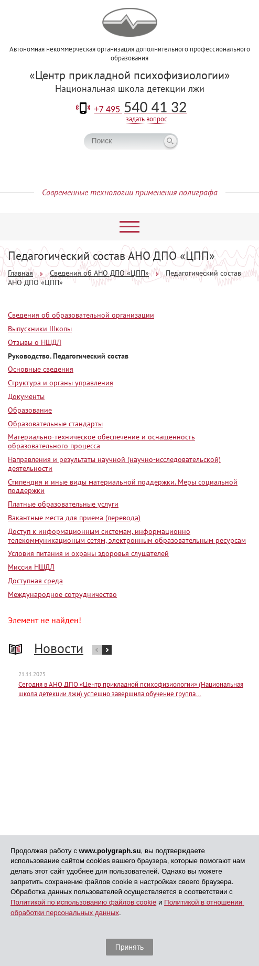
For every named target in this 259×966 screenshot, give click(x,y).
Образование (30, 410)
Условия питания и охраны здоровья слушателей (88, 553)
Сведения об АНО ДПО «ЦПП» (99, 273)
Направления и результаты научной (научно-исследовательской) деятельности (114, 464)
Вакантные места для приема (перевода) (74, 517)
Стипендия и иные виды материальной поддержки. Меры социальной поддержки (123, 486)
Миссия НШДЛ (31, 567)
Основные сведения (40, 369)
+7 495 (140, 109)
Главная (20, 273)
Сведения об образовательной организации (81, 315)
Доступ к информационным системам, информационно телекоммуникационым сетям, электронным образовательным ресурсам (127, 536)
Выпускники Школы (40, 328)
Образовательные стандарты (55, 423)
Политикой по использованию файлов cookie (83, 902)
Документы (26, 396)
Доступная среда (35, 580)
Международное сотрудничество (62, 594)
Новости (58, 648)
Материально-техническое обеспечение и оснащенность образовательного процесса (101, 441)
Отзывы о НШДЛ (34, 342)
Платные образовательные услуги (63, 504)
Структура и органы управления (60, 382)
